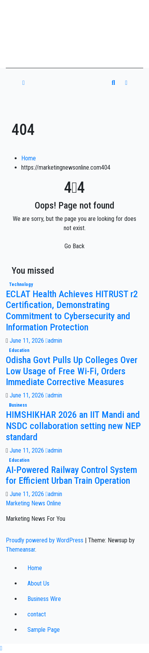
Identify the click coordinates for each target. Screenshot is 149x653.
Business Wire (44, 599)
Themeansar (20, 549)
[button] (113, 82)
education (19, 350)
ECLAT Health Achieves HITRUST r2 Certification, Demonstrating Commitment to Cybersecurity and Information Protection (72, 311)
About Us (38, 583)
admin (54, 340)
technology (21, 284)
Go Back (74, 246)
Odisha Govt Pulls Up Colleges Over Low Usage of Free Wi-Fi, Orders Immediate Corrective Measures (71, 371)
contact (36, 614)
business (18, 405)
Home (28, 158)
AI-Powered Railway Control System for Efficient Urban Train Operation (71, 475)
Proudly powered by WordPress (45, 540)
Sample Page (43, 629)
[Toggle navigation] (71, 83)
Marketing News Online (33, 503)
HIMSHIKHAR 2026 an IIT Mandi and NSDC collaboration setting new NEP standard (73, 426)
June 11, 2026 (28, 340)
